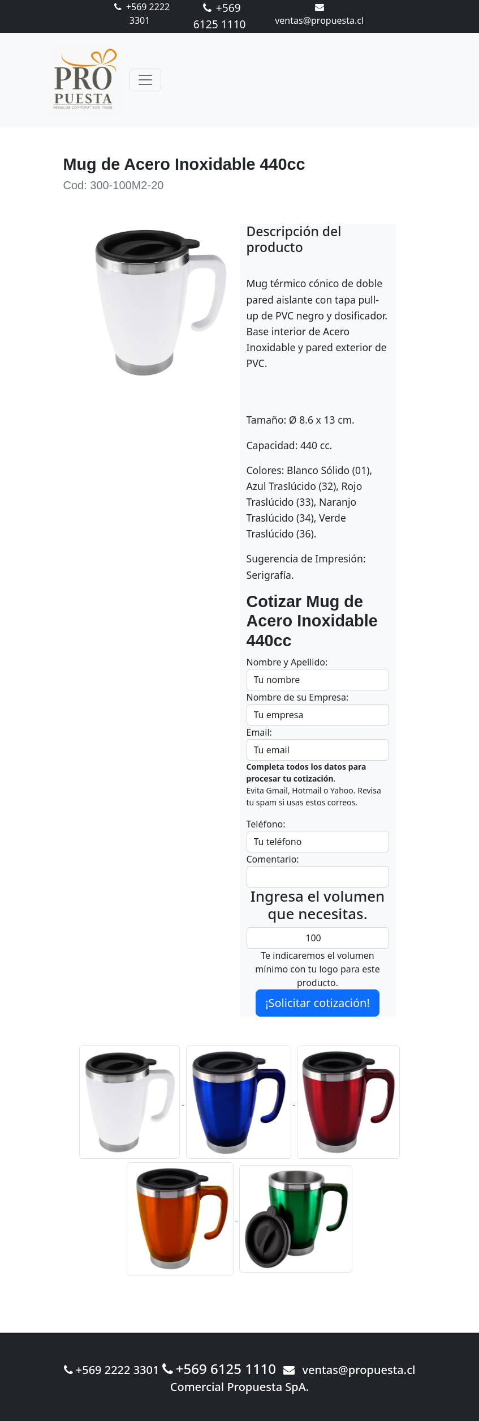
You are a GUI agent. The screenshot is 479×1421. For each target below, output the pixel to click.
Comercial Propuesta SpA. (239, 1386)
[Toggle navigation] (145, 80)
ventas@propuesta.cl (349, 1369)
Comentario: (273, 859)
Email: (259, 732)
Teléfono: (266, 824)
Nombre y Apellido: (287, 662)
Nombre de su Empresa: (298, 697)
